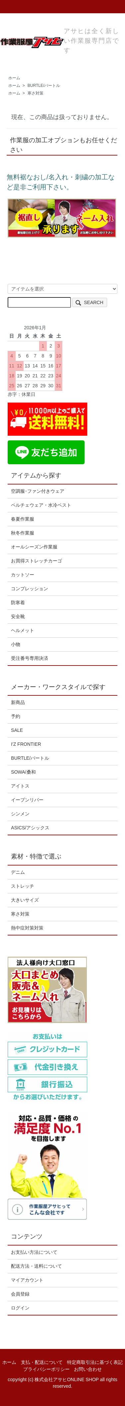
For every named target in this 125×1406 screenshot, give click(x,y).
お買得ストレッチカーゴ (36, 560)
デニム (18, 872)
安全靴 (18, 616)
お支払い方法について (34, 1252)
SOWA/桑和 (23, 772)
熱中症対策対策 (27, 927)
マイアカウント (27, 1280)
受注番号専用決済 (29, 658)
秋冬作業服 (22, 533)
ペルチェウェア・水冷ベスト (41, 505)
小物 (15, 644)
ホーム (14, 78)
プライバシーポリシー (46, 1369)
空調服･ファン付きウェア (37, 491)
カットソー (22, 574)
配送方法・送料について (36, 1266)
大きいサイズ (25, 900)
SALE (17, 730)
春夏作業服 (22, 519)
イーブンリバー (27, 799)
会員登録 (20, 1294)
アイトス (20, 786)
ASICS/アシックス (30, 827)
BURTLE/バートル (44, 85)
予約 (15, 716)
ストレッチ (22, 886)
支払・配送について (42, 1362)
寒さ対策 (35, 93)
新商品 (18, 702)
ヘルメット (22, 630)
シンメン (20, 813)
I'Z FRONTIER (26, 744)
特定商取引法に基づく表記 (95, 1362)
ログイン (20, 1307)
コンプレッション (29, 588)
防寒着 (18, 602)
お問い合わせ (88, 1369)
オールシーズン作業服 (34, 546)
